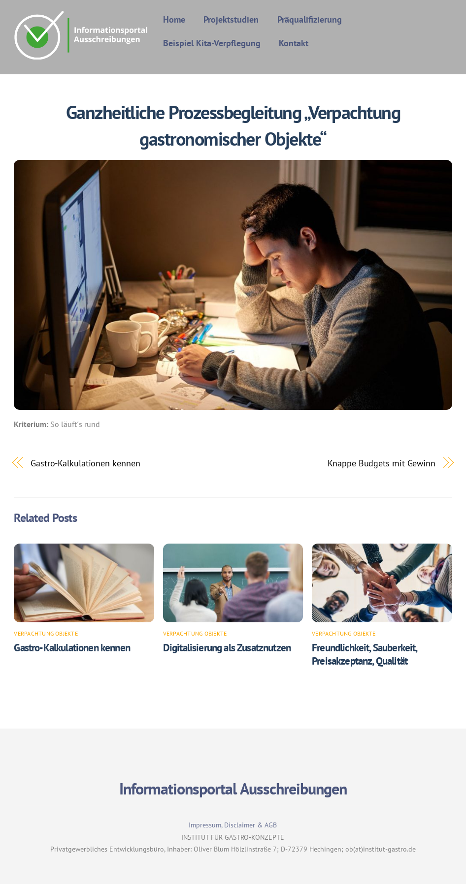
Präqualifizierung (309, 19)
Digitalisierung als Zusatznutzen (227, 647)
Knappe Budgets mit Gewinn (381, 463)
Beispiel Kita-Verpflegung (212, 43)
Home (174, 19)
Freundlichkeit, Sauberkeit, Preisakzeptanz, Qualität (364, 654)
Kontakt (293, 43)
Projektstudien (231, 19)
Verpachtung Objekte (46, 633)
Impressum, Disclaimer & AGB (233, 825)
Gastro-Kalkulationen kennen (85, 463)
